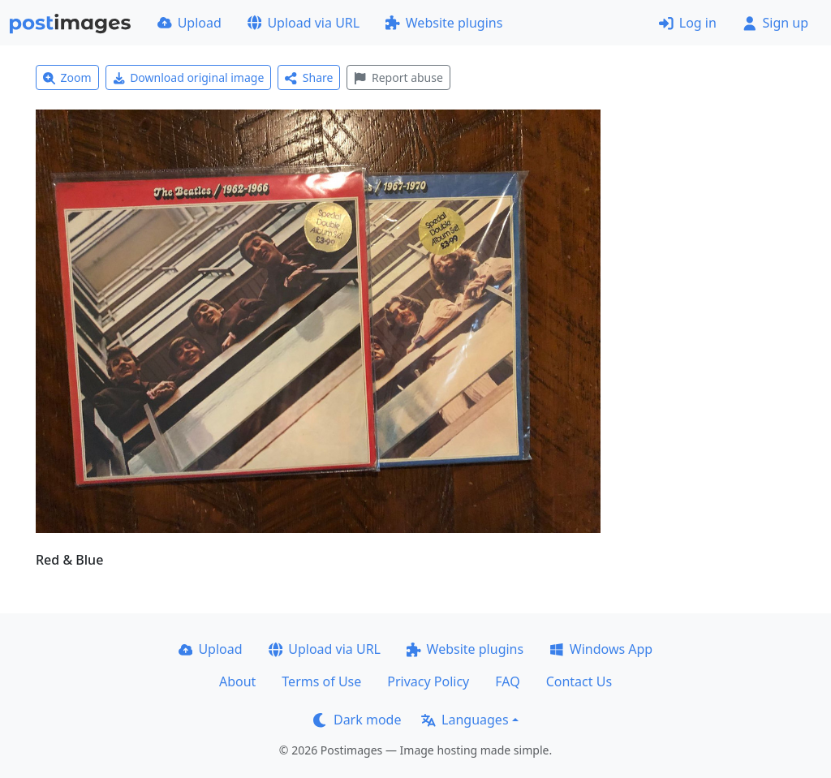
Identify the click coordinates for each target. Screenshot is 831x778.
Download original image (189, 77)
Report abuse (398, 77)
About (237, 681)
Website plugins (443, 23)
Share (309, 77)
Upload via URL (304, 23)
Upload (189, 23)
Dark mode (357, 720)
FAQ (507, 681)
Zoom (67, 77)
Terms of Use (321, 681)
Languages (464, 720)
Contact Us (579, 681)
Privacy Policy (428, 681)
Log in (688, 23)
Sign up (775, 23)
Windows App (600, 649)
